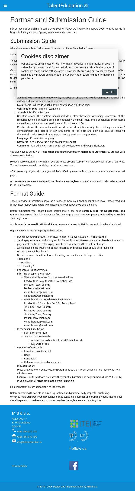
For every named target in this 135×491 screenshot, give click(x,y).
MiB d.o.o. (92, 486)
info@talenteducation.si (29, 442)
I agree (109, 92)
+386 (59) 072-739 (27, 436)
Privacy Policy (19, 466)
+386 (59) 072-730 (27, 431)
